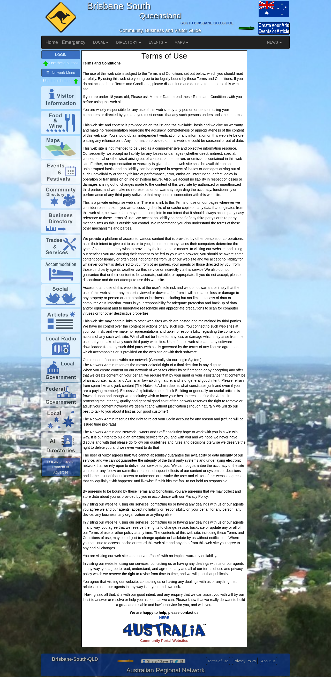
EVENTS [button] (158, 42)
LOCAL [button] (100, 42)
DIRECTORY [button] (128, 42)
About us (268, 661)
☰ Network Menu (60, 73)
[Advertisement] (269, 127)
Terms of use (218, 661)
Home (52, 42)
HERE (164, 618)
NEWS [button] (274, 42)
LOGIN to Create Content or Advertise (60, 467)
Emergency (73, 42)
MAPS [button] (182, 42)
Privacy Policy (245, 661)
